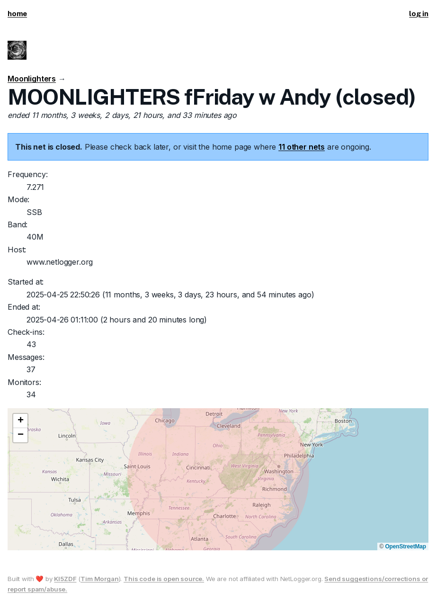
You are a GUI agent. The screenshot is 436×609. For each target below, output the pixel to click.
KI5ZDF (65, 578)
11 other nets (301, 147)
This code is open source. (164, 578)
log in (418, 13)
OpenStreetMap (405, 546)
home (17, 13)
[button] (20, 421)
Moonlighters (32, 78)
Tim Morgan (99, 578)
